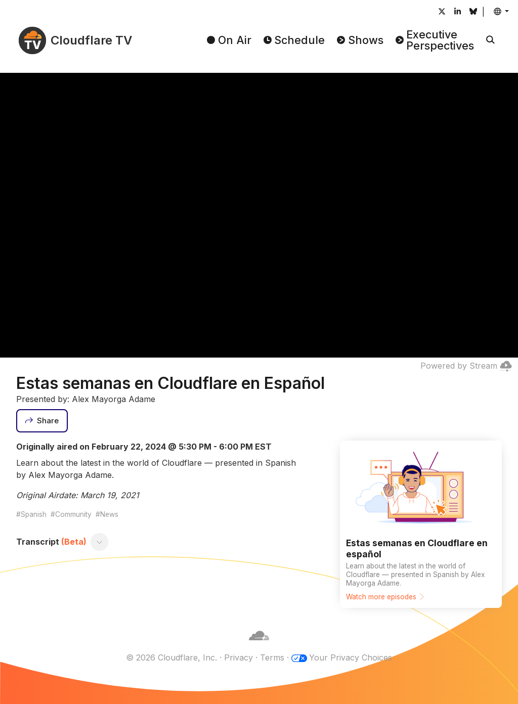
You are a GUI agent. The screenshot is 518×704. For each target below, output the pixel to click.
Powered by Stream (466, 366)
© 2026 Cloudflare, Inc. (171, 657)
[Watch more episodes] (421, 524)
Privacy (238, 657)
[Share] (42, 420)
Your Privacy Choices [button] (350, 657)
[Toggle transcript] (100, 542)
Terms (272, 657)
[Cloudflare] (259, 645)
